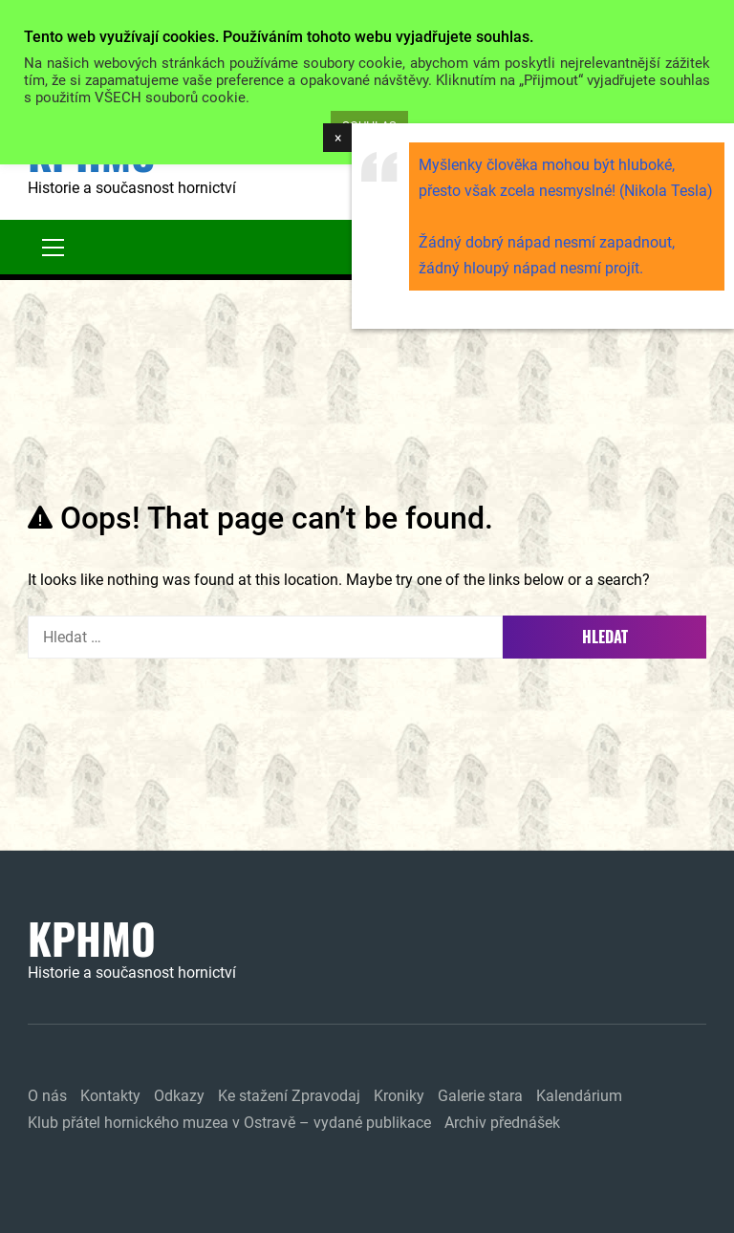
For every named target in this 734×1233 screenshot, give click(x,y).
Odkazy (179, 1096)
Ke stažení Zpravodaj (289, 1096)
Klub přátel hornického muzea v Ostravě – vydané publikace (229, 1123)
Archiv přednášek (502, 1123)
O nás (47, 1096)
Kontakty (110, 1096)
